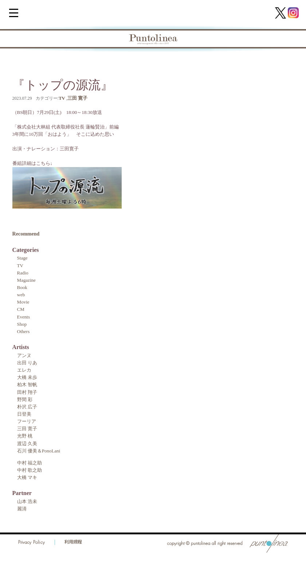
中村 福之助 (29, 463)
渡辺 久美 (27, 443)
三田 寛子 (77, 98)
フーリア (26, 421)
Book (22, 287)
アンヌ (24, 355)
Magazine (26, 280)
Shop (22, 324)
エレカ (24, 370)
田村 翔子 (27, 392)
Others (23, 331)
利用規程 (73, 542)
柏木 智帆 (27, 384)
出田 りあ (27, 362)
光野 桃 (24, 436)
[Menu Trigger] (14, 13)
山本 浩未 (27, 501)
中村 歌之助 (29, 470)
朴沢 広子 (27, 406)
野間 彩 (24, 399)
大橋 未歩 (27, 377)
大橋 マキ (27, 477)
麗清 (22, 508)
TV (62, 98)
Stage (22, 258)
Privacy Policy (32, 542)
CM (20, 309)
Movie (23, 302)
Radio (22, 273)
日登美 (24, 414)
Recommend (26, 234)
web (21, 294)
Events (23, 317)
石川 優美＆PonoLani (38, 451)
